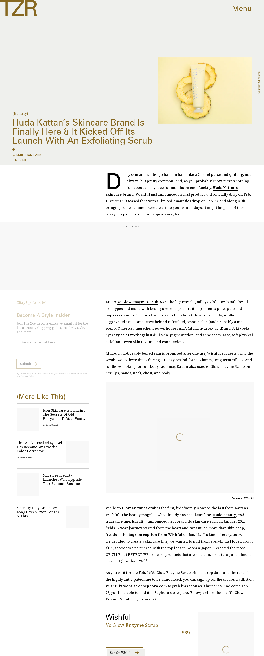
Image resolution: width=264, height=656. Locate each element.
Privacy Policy (28, 378)
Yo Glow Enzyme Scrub (137, 301)
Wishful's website (121, 586)
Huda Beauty (224, 514)
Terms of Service (79, 376)
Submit (25, 366)
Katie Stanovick (28, 155)
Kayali (137, 521)
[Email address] (53, 345)
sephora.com (155, 586)
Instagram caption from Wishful (153, 534)
